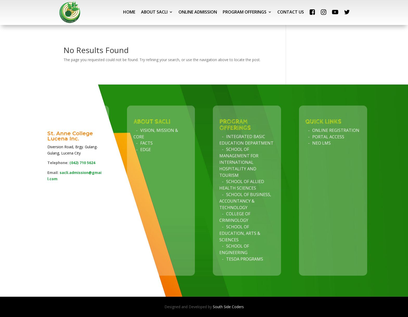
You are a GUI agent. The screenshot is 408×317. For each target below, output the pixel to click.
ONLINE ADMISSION (197, 12)
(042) (82, 162)
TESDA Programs (244, 259)
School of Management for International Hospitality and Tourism (238, 162)
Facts (146, 143)
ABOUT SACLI (154, 12)
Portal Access (328, 137)
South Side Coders (228, 306)
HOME (129, 12)
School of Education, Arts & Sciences (239, 233)
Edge (145, 149)
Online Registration (335, 130)
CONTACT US (290, 12)
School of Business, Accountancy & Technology (245, 201)
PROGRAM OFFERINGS (244, 12)
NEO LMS (321, 143)
